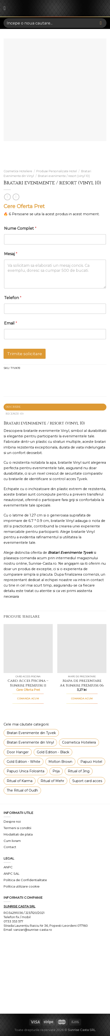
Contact (10, 847)
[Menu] (6, 8)
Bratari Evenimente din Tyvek (31, 733)
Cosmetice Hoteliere (18, 171)
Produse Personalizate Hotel (56, 171)
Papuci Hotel (91, 761)
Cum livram (12, 841)
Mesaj (10, 254)
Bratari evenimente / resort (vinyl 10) (64, 176)
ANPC (8, 867)
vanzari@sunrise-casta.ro (32, 929)
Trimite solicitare (24, 353)
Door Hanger (18, 752)
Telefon (12, 298)
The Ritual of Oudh (22, 790)
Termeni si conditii (17, 828)
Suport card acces (87, 781)
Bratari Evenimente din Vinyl (30, 742)
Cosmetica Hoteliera (79, 742)
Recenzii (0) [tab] (15, 413)
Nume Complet (20, 228)
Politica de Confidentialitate (25, 880)
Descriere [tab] (13, 407)
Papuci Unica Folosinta (25, 771)
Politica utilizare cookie (22, 886)
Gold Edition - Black (53, 752)
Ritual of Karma (19, 781)
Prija (56, 771)
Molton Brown (60, 761)
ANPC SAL (11, 873)
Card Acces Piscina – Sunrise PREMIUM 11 (28, 683)
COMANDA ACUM (28, 698)
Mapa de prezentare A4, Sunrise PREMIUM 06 (82, 683)
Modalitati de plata (18, 834)
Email (10, 323)
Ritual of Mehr (52, 781)
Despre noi (12, 821)
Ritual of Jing (78, 771)
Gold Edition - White (23, 761)
